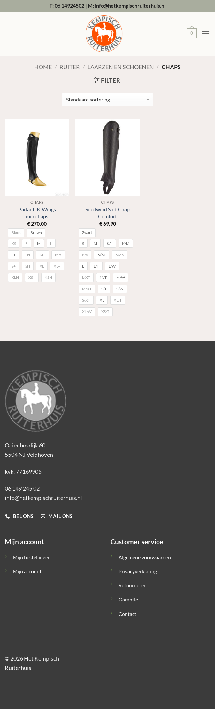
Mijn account (27, 571)
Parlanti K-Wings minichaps (37, 212)
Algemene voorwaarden (145, 557)
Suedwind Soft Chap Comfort (107, 212)
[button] (190, 34)
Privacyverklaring (138, 571)
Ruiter (69, 66)
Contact (127, 614)
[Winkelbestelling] (107, 99)
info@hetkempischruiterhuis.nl (43, 497)
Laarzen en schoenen (121, 66)
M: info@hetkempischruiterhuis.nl (126, 6)
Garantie (128, 599)
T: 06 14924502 (67, 6)
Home (43, 66)
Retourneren (133, 585)
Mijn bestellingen (32, 557)
